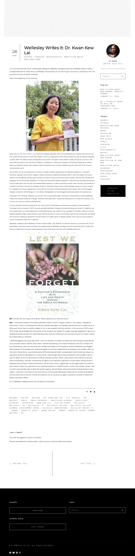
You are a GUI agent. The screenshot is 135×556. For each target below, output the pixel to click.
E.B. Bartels (73, 398)
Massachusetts (54, 57)
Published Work (32, 59)
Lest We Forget (62, 403)
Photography (107, 171)
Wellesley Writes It (80, 69)
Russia (104, 176)
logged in (22, 438)
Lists (103, 147)
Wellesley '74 (36, 405)
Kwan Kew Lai (44, 403)
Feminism (39, 57)
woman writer (48, 410)
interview (27, 403)
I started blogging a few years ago (22, 341)
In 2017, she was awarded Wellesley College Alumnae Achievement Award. (55, 208)
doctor (24, 398)
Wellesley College (57, 405)
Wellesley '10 (17, 405)
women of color (77, 410)
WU (22, 413)
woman (15, 410)
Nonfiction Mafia (73, 57)
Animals (105, 120)
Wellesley (79, 403)
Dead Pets (106, 136)
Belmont (13, 398)
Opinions (105, 168)
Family (104, 141)
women (62, 410)
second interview (20, 69)
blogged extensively (67, 192)
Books (103, 130)
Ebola (24, 400)
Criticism (106, 133)
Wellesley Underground (58, 69)
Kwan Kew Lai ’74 (15, 154)
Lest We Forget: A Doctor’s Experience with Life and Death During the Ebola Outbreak (62, 157)
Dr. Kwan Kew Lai (53, 398)
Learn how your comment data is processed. (55, 441)
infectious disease (61, 400)
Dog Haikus (106, 139)
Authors (28, 57)
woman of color (29, 410)
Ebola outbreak (39, 400)
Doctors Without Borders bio (30, 201)
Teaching (105, 179)
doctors (36, 398)
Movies (104, 152)
